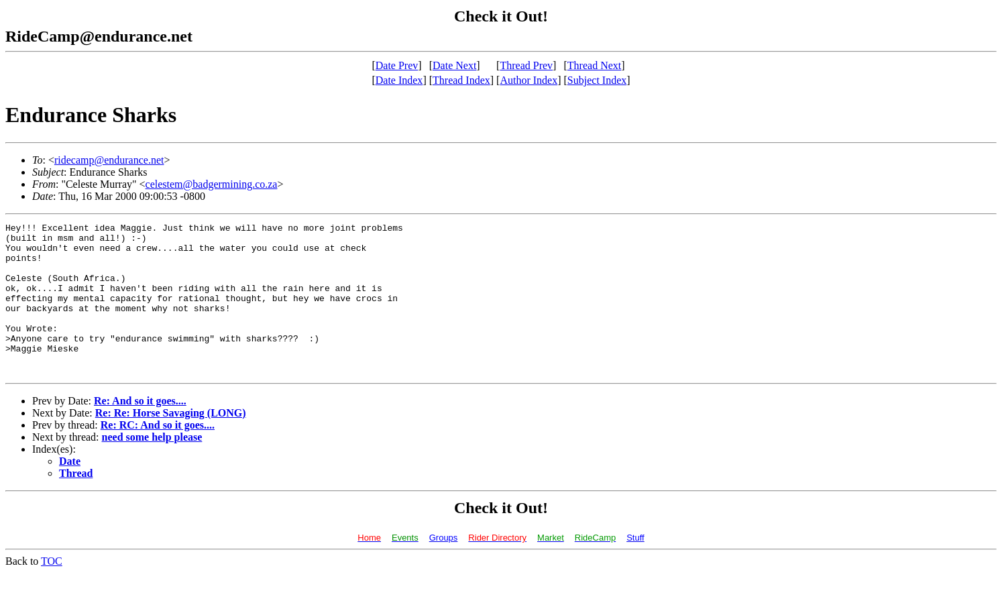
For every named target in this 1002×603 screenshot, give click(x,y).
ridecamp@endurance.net (109, 160)
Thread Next (594, 65)
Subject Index (596, 80)
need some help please (152, 467)
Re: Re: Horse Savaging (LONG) (170, 443)
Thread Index (461, 80)
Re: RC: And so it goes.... (158, 455)
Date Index (399, 80)
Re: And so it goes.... (140, 431)
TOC (51, 591)
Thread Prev (526, 65)
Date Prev (397, 65)
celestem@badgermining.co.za (212, 184)
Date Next (454, 65)
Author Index (528, 80)
